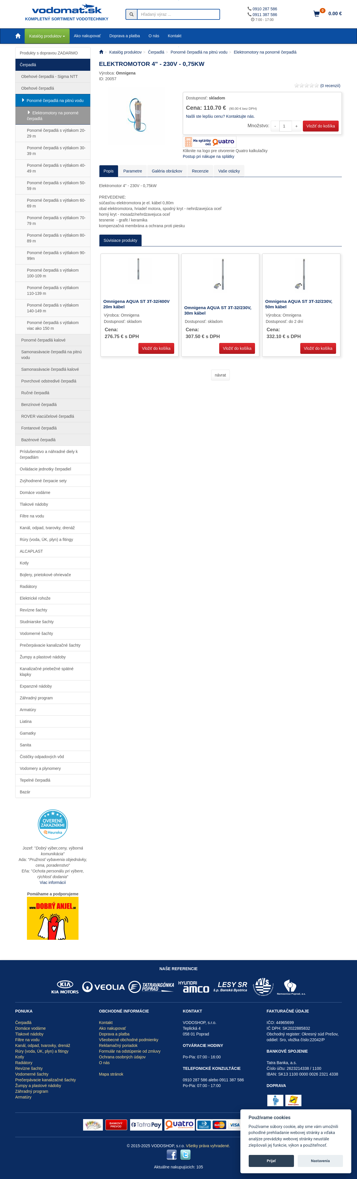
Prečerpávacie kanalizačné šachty (50, 645)
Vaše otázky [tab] (229, 171)
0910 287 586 (265, 9)
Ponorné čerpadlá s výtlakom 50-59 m (56, 186)
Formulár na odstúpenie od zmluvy (130, 1051)
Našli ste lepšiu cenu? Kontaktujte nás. (220, 116)
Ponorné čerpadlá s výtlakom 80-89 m (56, 238)
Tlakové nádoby (34, 504)
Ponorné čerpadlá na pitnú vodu (55, 100)
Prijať (271, 1161)
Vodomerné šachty (36, 633)
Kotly (24, 563)
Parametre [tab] (132, 171)
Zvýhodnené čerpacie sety (43, 480)
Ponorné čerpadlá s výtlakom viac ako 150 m (53, 325)
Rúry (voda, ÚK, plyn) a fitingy (46, 539)
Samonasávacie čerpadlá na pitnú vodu (51, 355)
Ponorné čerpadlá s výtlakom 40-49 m (56, 168)
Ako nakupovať (87, 36)
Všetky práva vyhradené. (208, 1145)
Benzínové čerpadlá (39, 404)
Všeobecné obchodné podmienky (128, 1039)
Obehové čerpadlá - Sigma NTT (49, 76)
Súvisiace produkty (121, 240)
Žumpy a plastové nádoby (43, 657)
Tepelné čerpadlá (35, 780)
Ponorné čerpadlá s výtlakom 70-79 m (56, 220)
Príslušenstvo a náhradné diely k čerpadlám (49, 454)
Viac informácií (53, 882)
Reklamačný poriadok (118, 1045)
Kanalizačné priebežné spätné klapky (47, 671)
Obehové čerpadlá (37, 88)
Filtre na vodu (32, 516)
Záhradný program (36, 698)
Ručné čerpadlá (35, 393)
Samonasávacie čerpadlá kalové (50, 369)
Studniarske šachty (37, 621)
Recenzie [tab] (200, 171)
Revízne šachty (33, 610)
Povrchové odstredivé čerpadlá (48, 381)
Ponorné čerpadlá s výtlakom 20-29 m (56, 133)
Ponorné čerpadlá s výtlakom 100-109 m (53, 273)
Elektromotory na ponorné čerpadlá (53, 116)
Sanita (25, 745)
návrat (220, 375)
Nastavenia (320, 1161)
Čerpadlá (28, 64)
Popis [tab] (109, 171)
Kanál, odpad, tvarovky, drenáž (47, 527)
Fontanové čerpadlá (39, 428)
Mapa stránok (111, 1074)
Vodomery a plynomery (40, 768)
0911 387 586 (265, 14)
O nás (153, 36)
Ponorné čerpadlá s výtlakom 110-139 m (53, 290)
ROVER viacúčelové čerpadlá (47, 416)
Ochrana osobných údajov (122, 1057)
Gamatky (28, 733)
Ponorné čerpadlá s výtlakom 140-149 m (53, 308)
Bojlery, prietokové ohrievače (45, 574)
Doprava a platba (124, 36)
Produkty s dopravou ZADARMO (49, 53)
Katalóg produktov (47, 36)
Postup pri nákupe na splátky (208, 156)
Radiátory (28, 586)
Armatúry (28, 709)
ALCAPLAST (31, 551)
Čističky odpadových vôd (42, 756)
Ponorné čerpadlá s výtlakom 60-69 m (56, 203)
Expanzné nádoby (36, 686)
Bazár (25, 792)
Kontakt (174, 36)
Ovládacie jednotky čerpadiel (45, 469)
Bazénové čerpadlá (38, 440)
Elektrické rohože (35, 598)
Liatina (26, 721)
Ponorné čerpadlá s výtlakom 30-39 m (56, 151)
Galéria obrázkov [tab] (167, 171)
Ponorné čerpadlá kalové (43, 340)
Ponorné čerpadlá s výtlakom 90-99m (56, 255)
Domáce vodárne (35, 492)
